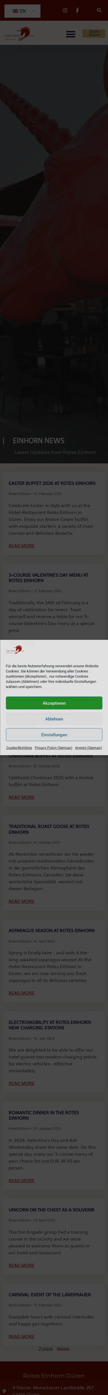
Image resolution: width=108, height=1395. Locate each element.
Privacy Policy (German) (53, 748)
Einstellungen (54, 734)
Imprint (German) (88, 748)
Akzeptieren (54, 703)
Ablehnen (54, 718)
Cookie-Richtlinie (19, 748)
